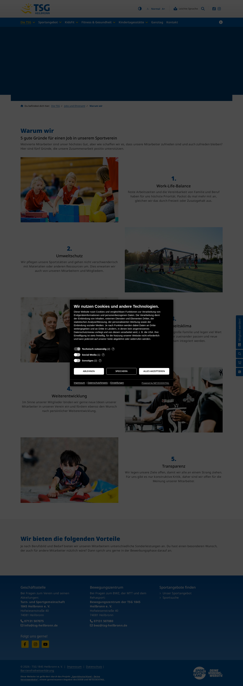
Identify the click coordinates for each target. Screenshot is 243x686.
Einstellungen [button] (117, 383)
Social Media (89, 354)
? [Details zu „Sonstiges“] (100, 360)
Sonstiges (88, 360)
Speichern (121, 371)
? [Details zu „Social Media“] (103, 354)
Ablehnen (89, 371)
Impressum (79, 383)
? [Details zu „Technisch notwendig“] (113, 349)
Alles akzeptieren (154, 371)
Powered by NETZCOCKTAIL (155, 383)
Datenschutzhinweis (98, 383)
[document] (121, 324)
